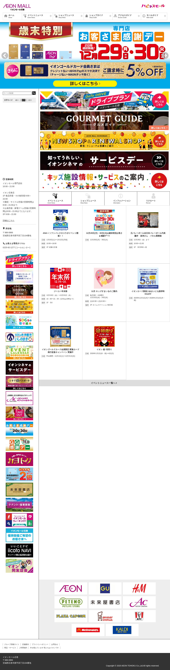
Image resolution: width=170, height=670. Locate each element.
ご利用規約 (23, 648)
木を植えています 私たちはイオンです (44, 648)
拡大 (30, 100)
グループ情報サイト (11, 644)
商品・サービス (10, 648)
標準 (23, 100)
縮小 (17, 100)
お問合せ (54, 644)
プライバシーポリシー (40, 644)
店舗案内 (25, 644)
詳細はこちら (8, 220)
